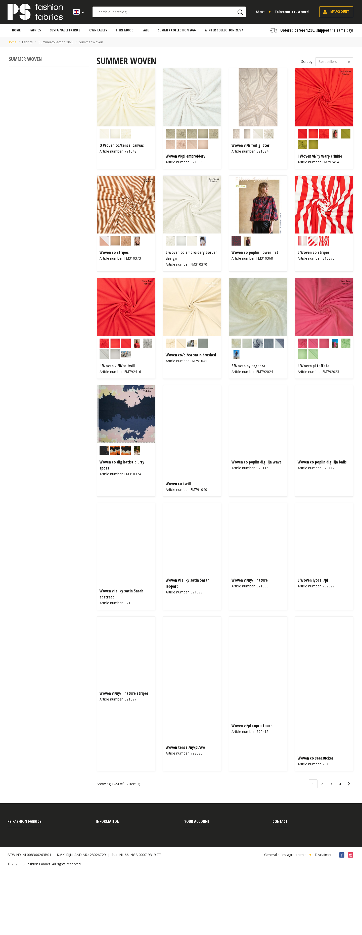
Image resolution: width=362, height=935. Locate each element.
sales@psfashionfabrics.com (303, 866)
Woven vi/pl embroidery (185, 156)
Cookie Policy (195, 875)
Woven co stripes (114, 252)
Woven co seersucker (315, 758)
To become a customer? (292, 11)
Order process (107, 842)
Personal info (195, 834)
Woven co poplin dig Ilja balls (322, 462)
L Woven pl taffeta (313, 365)
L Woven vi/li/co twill (117, 365)
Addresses (192, 859)
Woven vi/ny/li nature (250, 580)
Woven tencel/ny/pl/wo (185, 747)
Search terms (106, 851)
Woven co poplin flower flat (255, 252)
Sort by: (307, 61)
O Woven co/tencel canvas (122, 145)
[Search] (169, 12)
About (260, 11)
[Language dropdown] (77, 12)
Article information (110, 875)
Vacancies (15, 883)
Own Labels (105, 859)
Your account (197, 821)
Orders (189, 842)
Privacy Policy (18, 859)
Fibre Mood (17, 867)
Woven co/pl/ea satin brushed (191, 355)
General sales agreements (29, 834)
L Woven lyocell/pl (313, 580)
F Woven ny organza (248, 365)
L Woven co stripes (314, 252)
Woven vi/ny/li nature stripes (124, 693)
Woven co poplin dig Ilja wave (257, 462)
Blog (99, 883)
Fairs (11, 875)
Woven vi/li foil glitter (250, 145)
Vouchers (191, 867)
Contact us (16, 891)
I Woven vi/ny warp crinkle (320, 156)
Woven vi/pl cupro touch (252, 725)
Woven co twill (178, 483)
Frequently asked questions (29, 851)
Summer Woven (25, 59)
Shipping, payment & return (118, 834)
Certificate (104, 867)
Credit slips (193, 851)
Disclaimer (323, 918)
